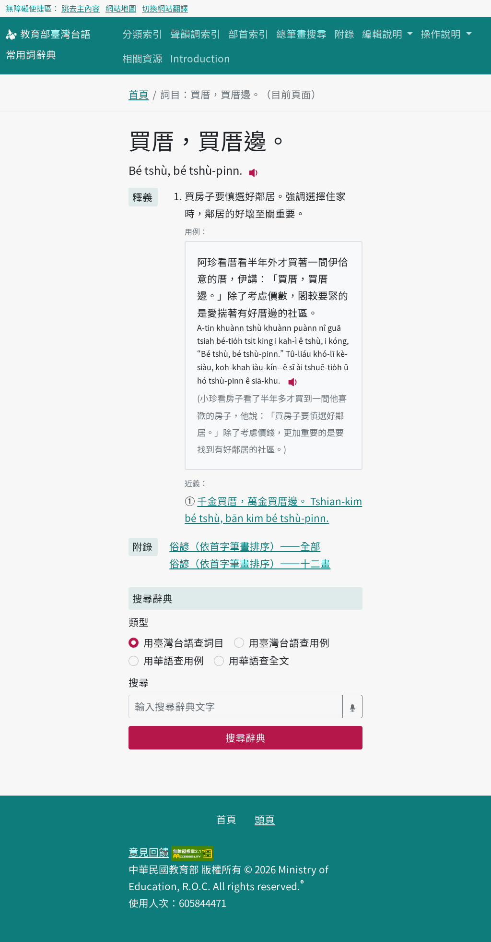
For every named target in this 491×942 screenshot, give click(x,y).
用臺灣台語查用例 (289, 642)
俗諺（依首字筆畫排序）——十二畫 (249, 563)
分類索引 (142, 33)
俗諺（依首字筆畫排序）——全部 (244, 546)
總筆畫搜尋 (301, 33)
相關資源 (142, 58)
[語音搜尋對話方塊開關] (352, 706)
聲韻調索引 (195, 33)
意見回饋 (149, 852)
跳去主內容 (80, 8)
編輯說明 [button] (383, 33)
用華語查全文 (259, 660)
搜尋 (139, 682)
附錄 (344, 33)
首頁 (139, 94)
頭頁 (265, 819)
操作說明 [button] (442, 33)
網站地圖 (120, 8)
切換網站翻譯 (165, 8)
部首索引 (248, 33)
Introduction (200, 58)
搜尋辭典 (245, 737)
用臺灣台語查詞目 (183, 642)
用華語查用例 (173, 660)
